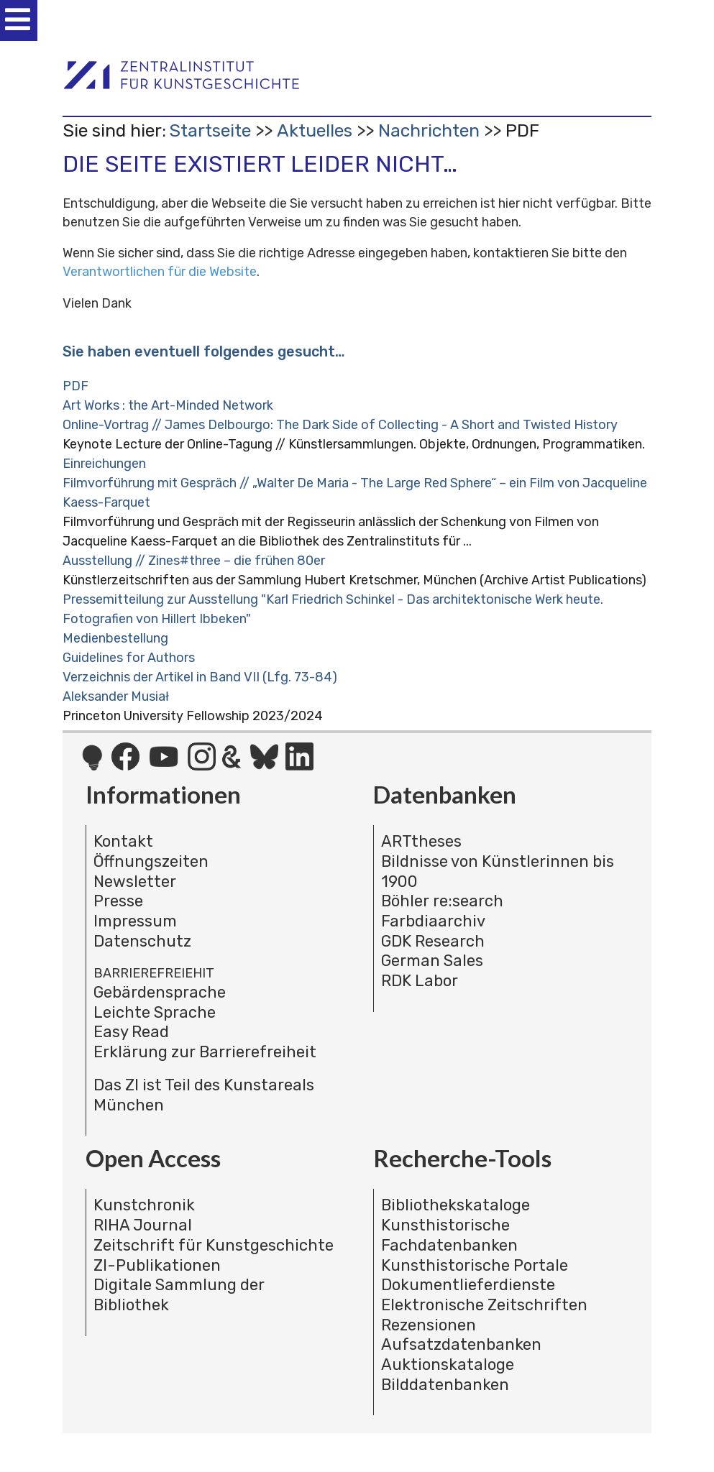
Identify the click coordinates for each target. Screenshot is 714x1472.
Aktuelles (314, 130)
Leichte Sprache (154, 1012)
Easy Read (131, 1031)
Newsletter (134, 881)
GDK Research (433, 941)
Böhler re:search (442, 901)
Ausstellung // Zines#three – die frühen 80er (194, 561)
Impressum (135, 921)
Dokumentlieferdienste (468, 1284)
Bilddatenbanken (445, 1384)
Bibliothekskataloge (455, 1205)
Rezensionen (428, 1325)
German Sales (432, 960)
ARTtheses (421, 841)
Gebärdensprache (159, 992)
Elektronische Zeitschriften (484, 1305)
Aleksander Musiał (116, 696)
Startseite (210, 130)
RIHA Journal (142, 1225)
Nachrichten (429, 130)
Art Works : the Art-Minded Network (168, 405)
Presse (118, 901)
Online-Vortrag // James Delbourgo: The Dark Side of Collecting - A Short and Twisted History (340, 425)
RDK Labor (419, 980)
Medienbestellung (115, 638)
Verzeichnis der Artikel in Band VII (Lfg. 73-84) (200, 677)
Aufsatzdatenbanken (461, 1344)
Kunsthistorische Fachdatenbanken (449, 1235)
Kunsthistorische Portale (474, 1265)
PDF (75, 386)
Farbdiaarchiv (433, 921)
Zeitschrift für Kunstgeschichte (213, 1245)
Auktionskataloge (447, 1364)
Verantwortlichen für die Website (160, 272)
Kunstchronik (144, 1205)
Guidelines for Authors (129, 658)
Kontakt (123, 841)
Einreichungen (104, 464)
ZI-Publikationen (157, 1265)
